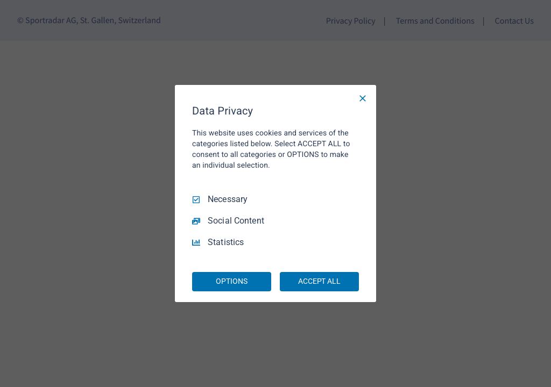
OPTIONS (231, 281)
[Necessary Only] (362, 98)
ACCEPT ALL (319, 281)
